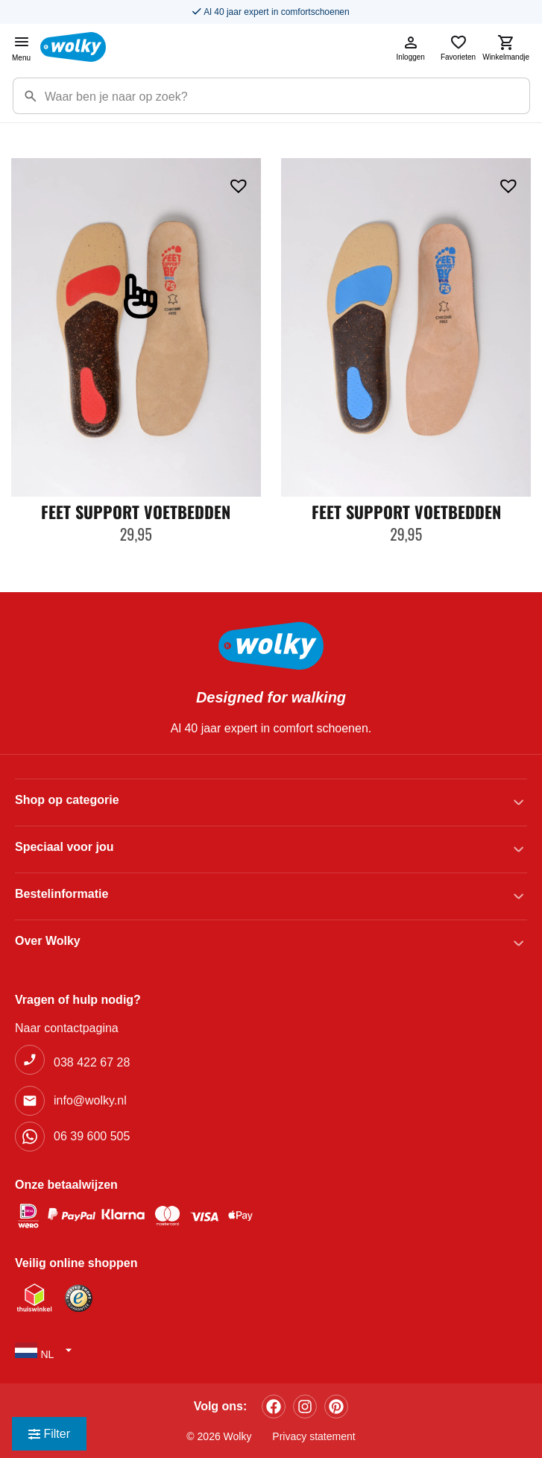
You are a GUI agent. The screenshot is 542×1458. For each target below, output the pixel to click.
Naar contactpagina (67, 1028)
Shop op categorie (67, 800)
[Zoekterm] (287, 95)
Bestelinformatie (61, 893)
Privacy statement (313, 1436)
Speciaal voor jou (64, 846)
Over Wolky (48, 940)
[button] (238, 184)
